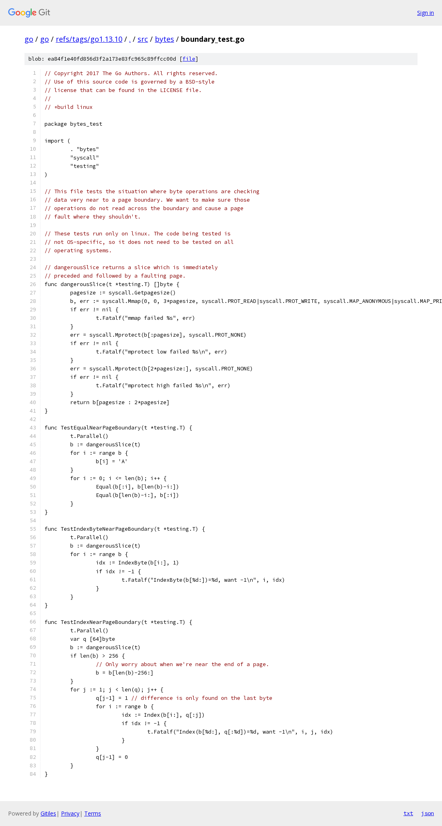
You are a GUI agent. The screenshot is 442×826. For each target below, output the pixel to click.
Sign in (425, 12)
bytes (164, 39)
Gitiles (48, 813)
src (143, 39)
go (28, 39)
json (427, 813)
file (188, 58)
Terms (92, 813)
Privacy (70, 813)
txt (408, 813)
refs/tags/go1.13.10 (89, 39)
